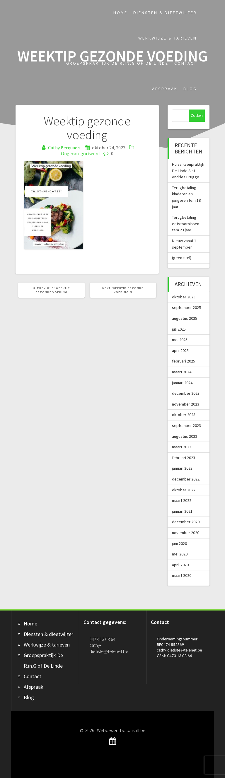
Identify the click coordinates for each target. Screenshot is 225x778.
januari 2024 (182, 382)
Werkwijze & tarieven (167, 38)
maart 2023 (181, 446)
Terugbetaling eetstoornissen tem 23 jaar (185, 223)
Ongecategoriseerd (80, 153)
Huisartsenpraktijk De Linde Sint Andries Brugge (188, 170)
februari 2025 (183, 361)
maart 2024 (181, 372)
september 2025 (186, 307)
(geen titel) (181, 257)
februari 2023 (183, 457)
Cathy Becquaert (64, 148)
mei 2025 (180, 339)
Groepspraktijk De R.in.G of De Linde (117, 63)
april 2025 (180, 350)
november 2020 (185, 532)
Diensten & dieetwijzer (165, 12)
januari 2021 (182, 511)
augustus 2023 (184, 436)
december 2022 (186, 479)
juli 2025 (179, 329)
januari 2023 (182, 468)
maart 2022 (181, 500)
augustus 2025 (184, 318)
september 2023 (186, 425)
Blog (190, 88)
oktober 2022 (183, 490)
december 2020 (186, 521)
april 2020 (180, 564)
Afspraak (165, 88)
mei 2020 (180, 554)
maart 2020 (181, 575)
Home (120, 12)
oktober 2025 (183, 297)
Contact (185, 63)
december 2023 (186, 393)
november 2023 (185, 404)
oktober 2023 (183, 414)
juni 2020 (179, 543)
